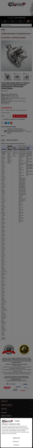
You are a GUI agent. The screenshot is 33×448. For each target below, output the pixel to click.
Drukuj (3, 135)
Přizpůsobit (16, 441)
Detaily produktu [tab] (12, 140)
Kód (2, 91)
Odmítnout (16, 445)
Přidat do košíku (19, 116)
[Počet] (7, 116)
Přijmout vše (16, 438)
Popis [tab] (3, 140)
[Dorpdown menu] (16, 25)
